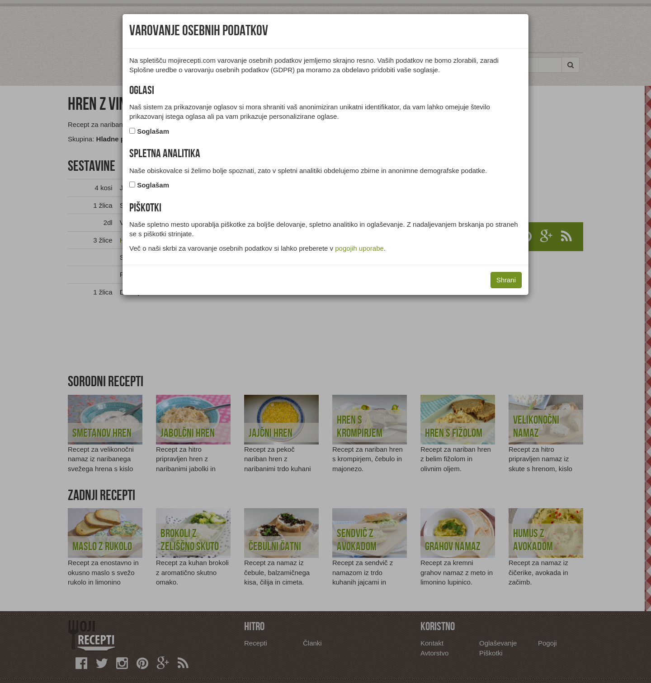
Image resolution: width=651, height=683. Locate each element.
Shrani (506, 280)
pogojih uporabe (359, 248)
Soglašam (153, 131)
